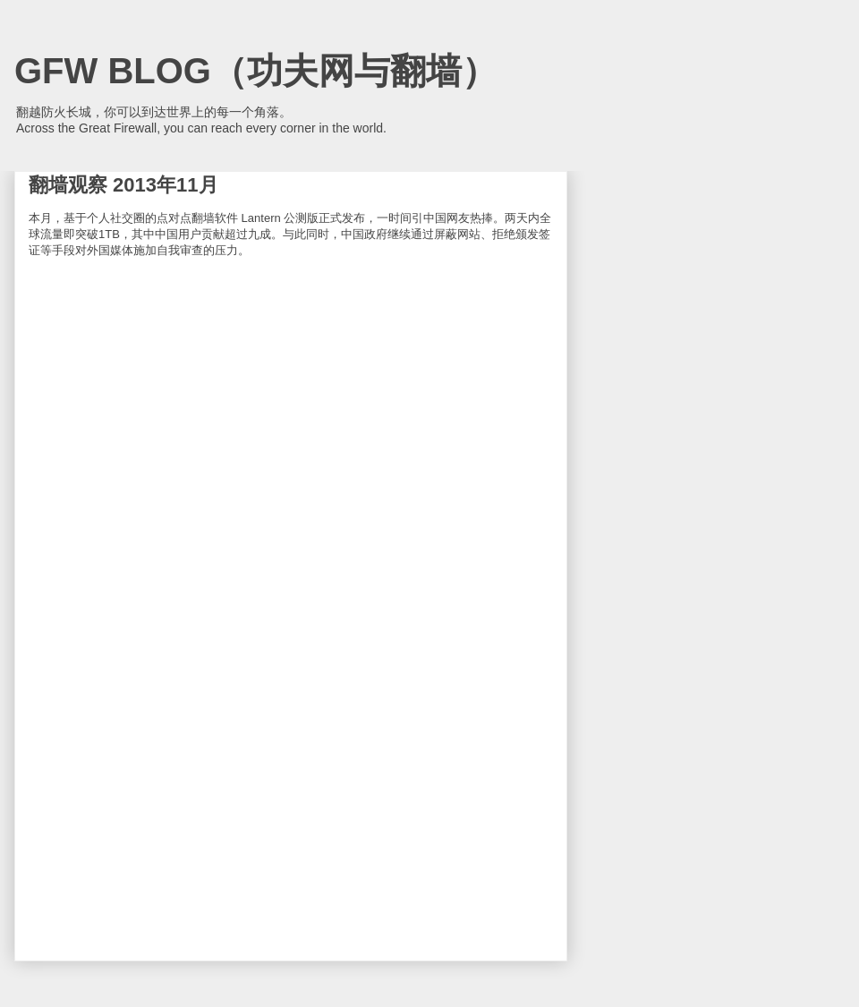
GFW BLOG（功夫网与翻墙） (256, 70)
